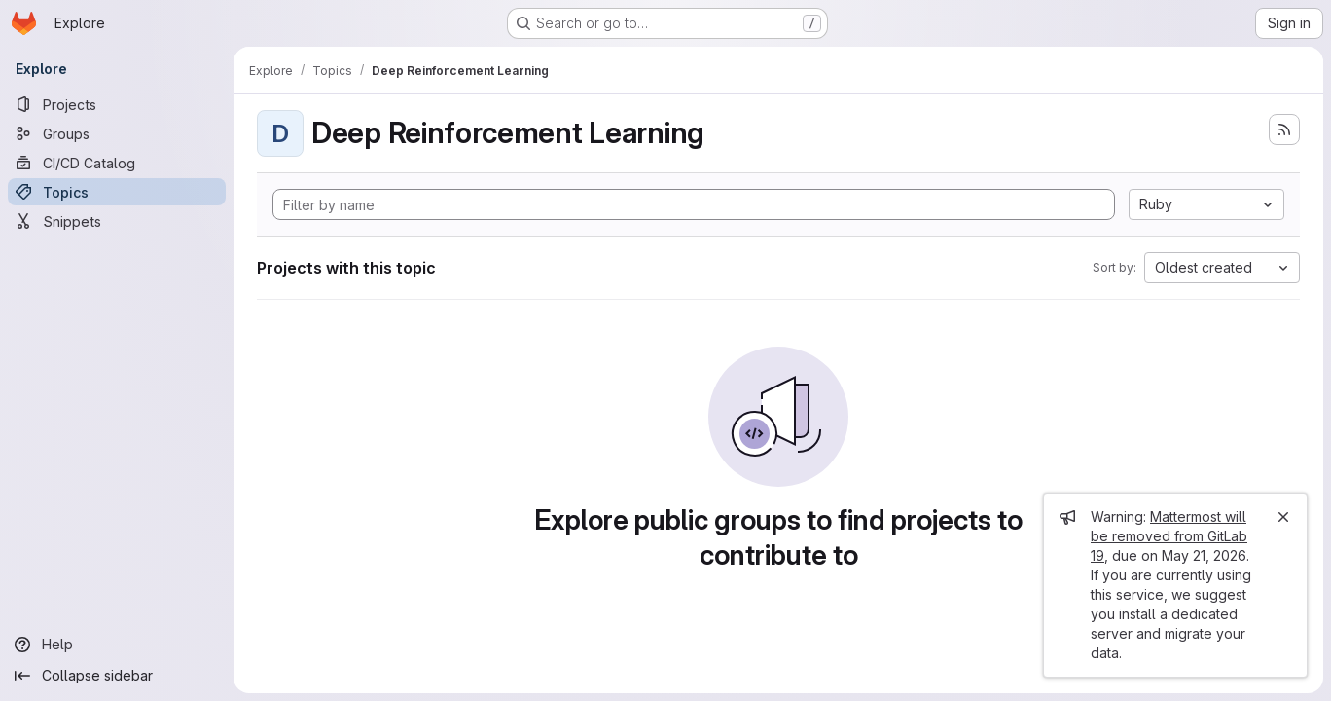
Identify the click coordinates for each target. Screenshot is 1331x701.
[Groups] (117, 133)
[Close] (1283, 517)
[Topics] (117, 191)
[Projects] (117, 104)
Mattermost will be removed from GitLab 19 (1169, 536)
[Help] (117, 644)
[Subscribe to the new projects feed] (1284, 129)
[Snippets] (117, 221)
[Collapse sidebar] (117, 675)
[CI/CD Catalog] (117, 162)
